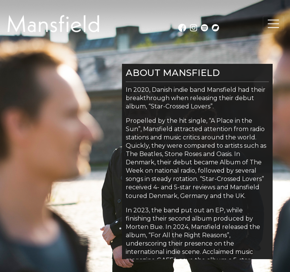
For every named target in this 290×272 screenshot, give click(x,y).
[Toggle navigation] (273, 23)
